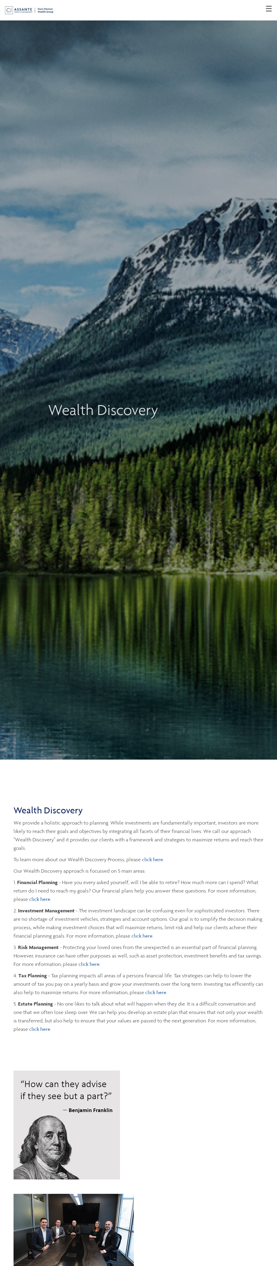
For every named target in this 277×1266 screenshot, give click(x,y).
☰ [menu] (268, 9)
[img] (138, 380)
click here (152, 859)
